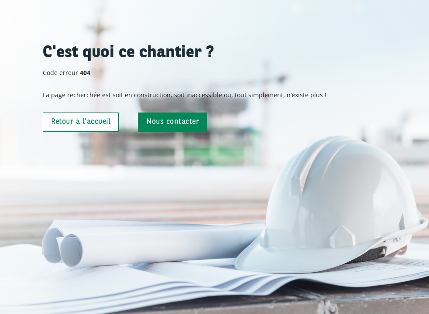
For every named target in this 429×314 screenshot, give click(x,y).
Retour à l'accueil (80, 122)
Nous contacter (172, 122)
